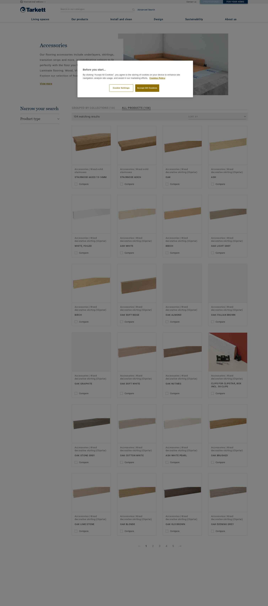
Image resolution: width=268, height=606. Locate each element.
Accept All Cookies (147, 88)
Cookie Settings (121, 88)
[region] (135, 79)
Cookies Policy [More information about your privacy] (157, 78)
